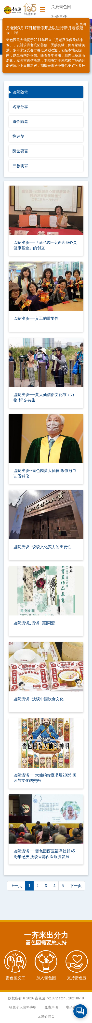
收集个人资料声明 (23, 1007)
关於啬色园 (61, 6)
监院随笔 (20, 92)
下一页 (76, 885)
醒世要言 (20, 151)
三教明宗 (20, 165)
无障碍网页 (46, 1016)
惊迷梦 (18, 136)
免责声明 (51, 1007)
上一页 (16, 885)
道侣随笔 (20, 121)
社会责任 (59, 16)
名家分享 (20, 106)
